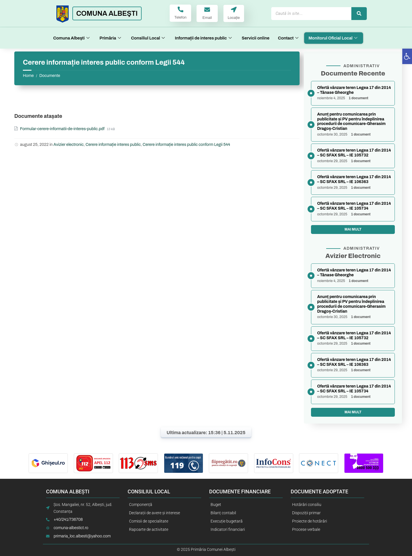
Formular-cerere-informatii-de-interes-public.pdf (62, 129)
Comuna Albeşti (72, 38)
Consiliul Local (148, 38)
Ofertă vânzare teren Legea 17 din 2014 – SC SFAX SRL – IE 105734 (354, 206)
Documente (49, 76)
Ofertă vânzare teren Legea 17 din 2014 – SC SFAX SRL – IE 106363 (354, 179)
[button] (407, 56)
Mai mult (352, 229)
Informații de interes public (204, 38)
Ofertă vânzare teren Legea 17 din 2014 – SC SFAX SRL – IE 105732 (354, 152)
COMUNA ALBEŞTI (107, 13)
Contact (289, 38)
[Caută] (359, 13)
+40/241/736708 (68, 520)
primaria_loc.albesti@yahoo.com (82, 536)
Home (28, 76)
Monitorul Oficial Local (333, 38)
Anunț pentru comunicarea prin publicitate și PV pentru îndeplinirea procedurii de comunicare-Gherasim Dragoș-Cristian (351, 121)
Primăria (111, 38)
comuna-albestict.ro (71, 528)
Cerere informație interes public (113, 144)
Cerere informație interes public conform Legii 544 (186, 144)
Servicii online (256, 38)
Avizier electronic (69, 144)
